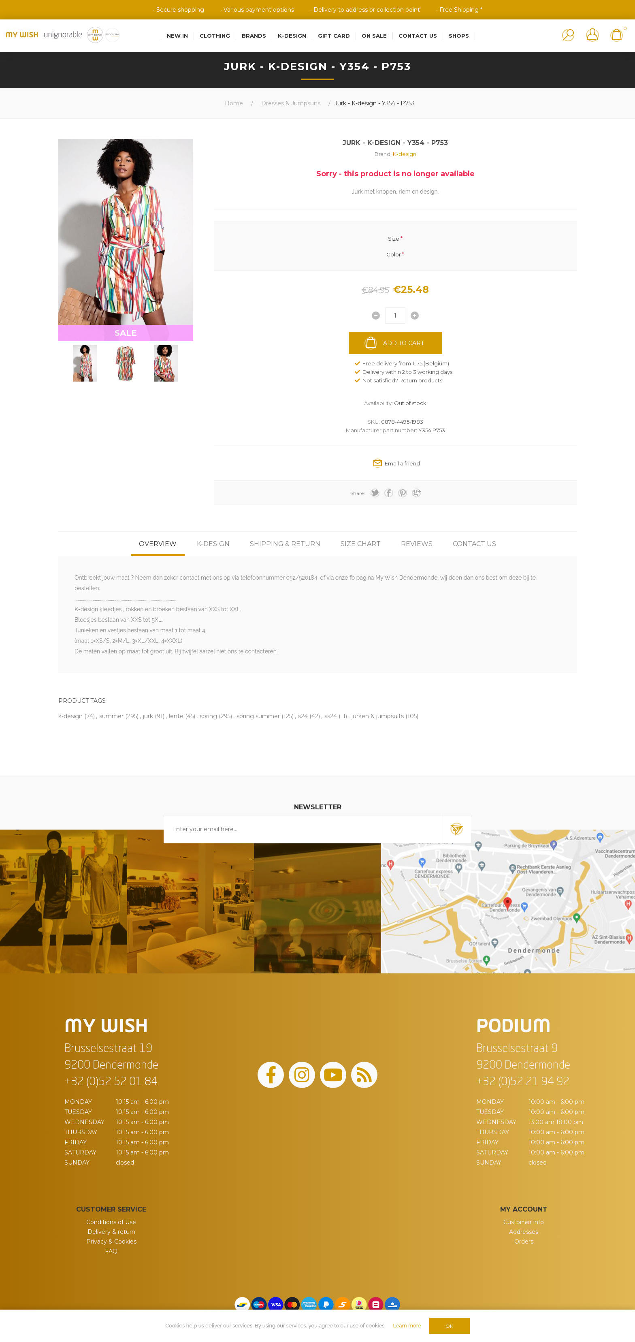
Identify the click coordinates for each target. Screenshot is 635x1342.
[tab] (158, 544)
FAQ (111, 1251)
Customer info (523, 1222)
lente (176, 716)
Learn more (407, 1326)
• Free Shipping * (459, 9)
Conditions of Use (111, 1222)
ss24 (330, 716)
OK (449, 1326)
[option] (85, 363)
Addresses (523, 1231)
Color (393, 254)
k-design (70, 716)
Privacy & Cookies (111, 1241)
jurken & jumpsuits (378, 716)
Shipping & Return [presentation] (285, 544)
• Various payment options (257, 9)
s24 (303, 716)
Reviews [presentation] (417, 544)
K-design (404, 154)
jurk (148, 716)
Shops (459, 35)
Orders (523, 1241)
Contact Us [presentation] (474, 544)
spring (208, 716)
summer (111, 716)
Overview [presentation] (158, 544)
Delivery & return (111, 1231)
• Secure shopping (178, 9)
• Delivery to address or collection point (365, 9)
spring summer (258, 716)
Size (393, 238)
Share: (357, 493)
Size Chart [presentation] (361, 544)
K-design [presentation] (213, 544)
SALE (126, 333)
